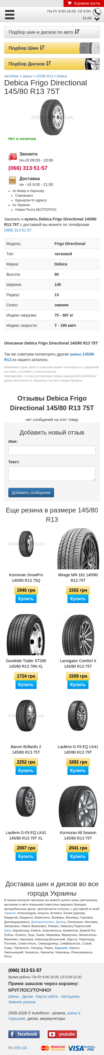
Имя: (12, 441)
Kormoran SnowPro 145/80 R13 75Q (26, 578)
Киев (7, 930)
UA (24, 1048)
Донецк (61, 922)
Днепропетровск (42, 922)
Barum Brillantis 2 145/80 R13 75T (26, 749)
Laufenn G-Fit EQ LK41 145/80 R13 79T (78, 749)
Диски (27, 996)
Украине (10, 913)
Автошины (70, 996)
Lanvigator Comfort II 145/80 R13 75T (78, 664)
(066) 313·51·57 (27, 168)
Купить (26, 598)
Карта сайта (47, 996)
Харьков (61, 947)
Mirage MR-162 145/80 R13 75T (78, 578)
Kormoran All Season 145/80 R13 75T (78, 835)
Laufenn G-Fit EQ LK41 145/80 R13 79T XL (26, 835)
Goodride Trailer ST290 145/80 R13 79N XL (26, 664)
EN (17, 1048)
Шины (13, 996)
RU (11, 1048)
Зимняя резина (21, 1002)
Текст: (14, 462)
